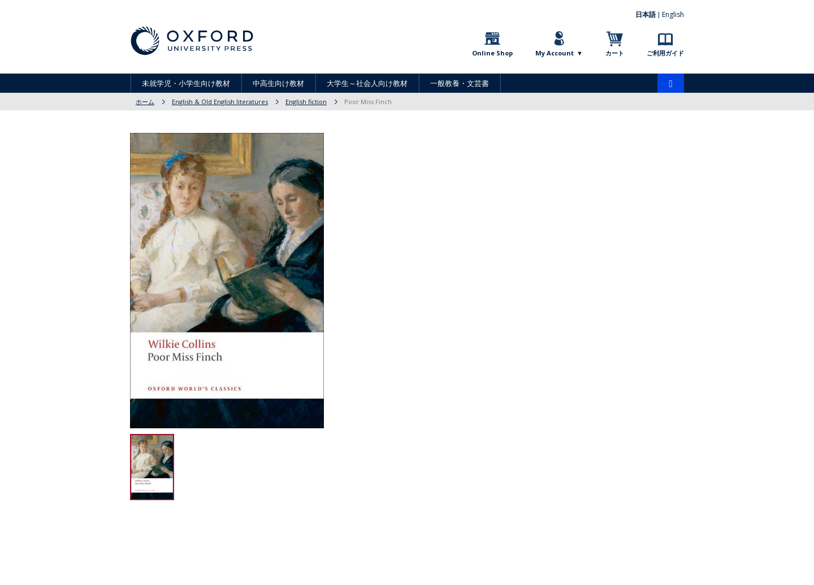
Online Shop (492, 53)
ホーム (145, 101)
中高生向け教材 (278, 83)
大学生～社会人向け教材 (367, 83)
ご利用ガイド (665, 53)
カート (614, 53)
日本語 (645, 14)
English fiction (306, 101)
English (673, 14)
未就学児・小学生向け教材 (186, 83)
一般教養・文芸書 (459, 83)
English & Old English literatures (220, 101)
